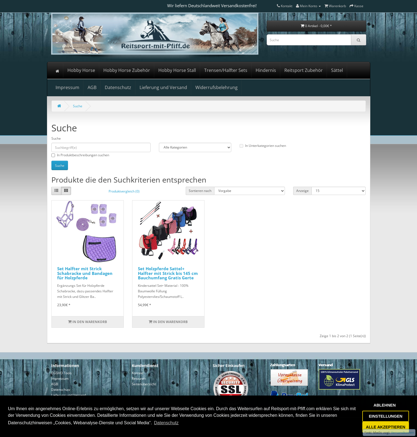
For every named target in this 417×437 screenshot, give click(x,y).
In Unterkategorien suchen (263, 145)
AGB (92, 87)
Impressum (67, 87)
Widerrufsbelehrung (216, 87)
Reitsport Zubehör (303, 70)
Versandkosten (402, 432)
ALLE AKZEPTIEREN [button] (385, 427)
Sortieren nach (200, 190)
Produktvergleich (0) (124, 191)
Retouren (139, 378)
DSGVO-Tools (61, 373)
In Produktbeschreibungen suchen (80, 155)
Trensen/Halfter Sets (225, 70)
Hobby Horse (81, 70)
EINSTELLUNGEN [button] (386, 416)
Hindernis (266, 70)
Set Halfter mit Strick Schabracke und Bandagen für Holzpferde (84, 273)
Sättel (337, 70)
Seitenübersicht (144, 384)
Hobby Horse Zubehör (126, 70)
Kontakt (137, 373)
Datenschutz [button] (166, 422)
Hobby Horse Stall (177, 70)
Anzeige (302, 190)
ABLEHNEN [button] (385, 405)
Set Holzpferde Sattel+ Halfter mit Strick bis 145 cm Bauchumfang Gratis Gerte (168, 273)
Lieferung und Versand (163, 87)
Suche (77, 106)
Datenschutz (118, 87)
